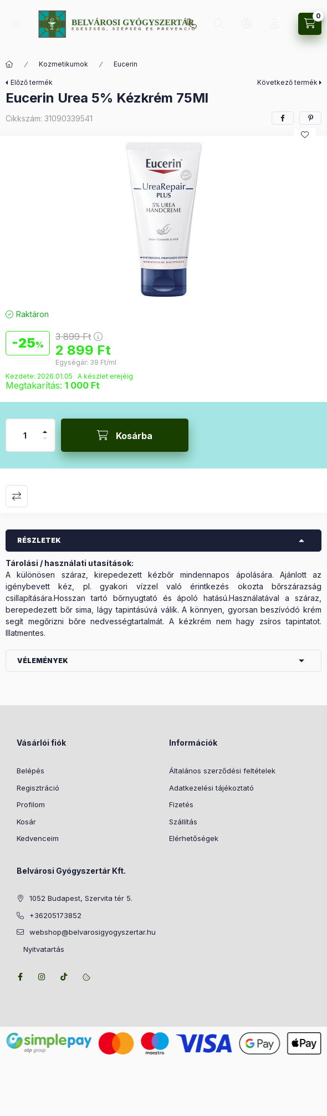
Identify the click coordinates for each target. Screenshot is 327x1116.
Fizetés (181, 804)
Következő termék (287, 82)
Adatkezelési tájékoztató (211, 787)
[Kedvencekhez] (305, 134)
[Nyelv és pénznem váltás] (247, 24)
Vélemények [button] (42, 660)
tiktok (64, 977)
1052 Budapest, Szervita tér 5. (80, 898)
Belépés (30, 770)
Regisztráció (38, 787)
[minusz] (44, 443)
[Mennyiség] (25, 435)
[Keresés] (219, 24)
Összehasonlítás (17, 496)
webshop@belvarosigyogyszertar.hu (92, 932)
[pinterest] (310, 118)
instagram (42, 977)
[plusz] (44, 427)
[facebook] (283, 118)
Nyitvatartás (40, 949)
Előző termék (32, 82)
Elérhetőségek (193, 838)
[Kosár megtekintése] (309, 24)
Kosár (26, 821)
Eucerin (125, 64)
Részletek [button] (39, 540)
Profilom (31, 804)
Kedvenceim (38, 838)
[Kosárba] (124, 435)
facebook (20, 977)
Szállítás (183, 821)
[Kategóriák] (15, 24)
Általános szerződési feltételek (222, 770)
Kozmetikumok (63, 64)
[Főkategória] (9, 64)
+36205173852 (191, 24)
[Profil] (274, 24)
